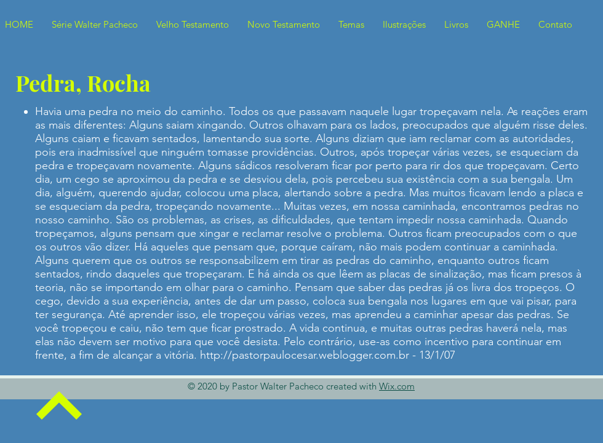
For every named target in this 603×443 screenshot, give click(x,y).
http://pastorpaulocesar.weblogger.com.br (304, 355)
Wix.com (397, 386)
